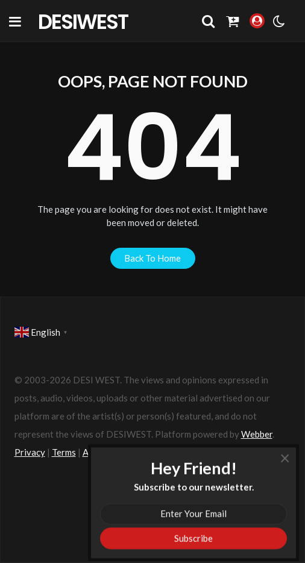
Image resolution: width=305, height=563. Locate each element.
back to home (152, 258)
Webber (256, 434)
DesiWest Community (89, 21)
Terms (64, 452)
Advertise (102, 452)
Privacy (29, 452)
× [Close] (285, 470)
